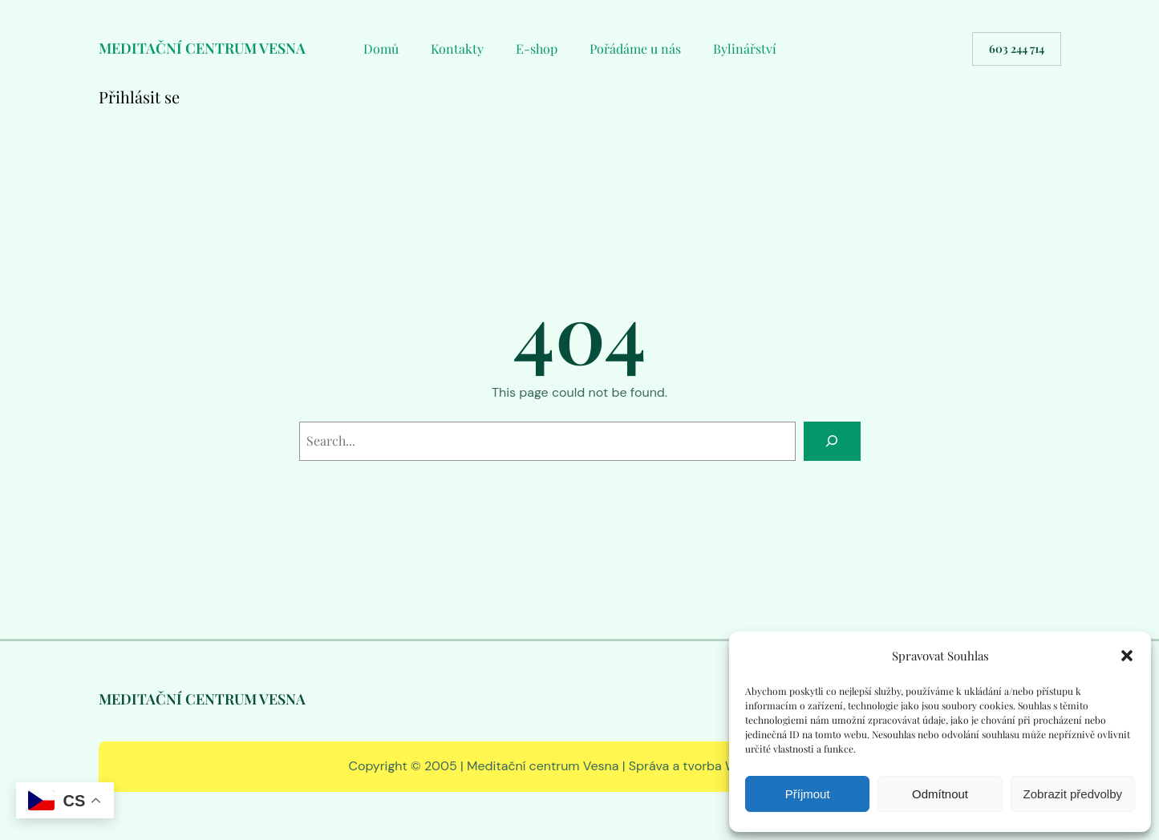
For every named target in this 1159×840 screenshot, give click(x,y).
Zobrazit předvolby (1072, 794)
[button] (1127, 656)
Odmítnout (940, 794)
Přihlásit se (139, 96)
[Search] (832, 441)
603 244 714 (1016, 48)
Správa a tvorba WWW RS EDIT (720, 765)
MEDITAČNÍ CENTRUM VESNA (202, 48)
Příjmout (807, 794)
